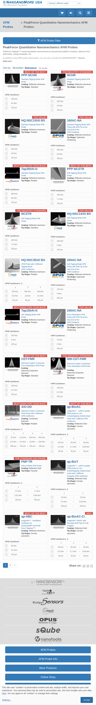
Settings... (6, 700)
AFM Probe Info (48, 658)
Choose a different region (65, 3)
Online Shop (48, 677)
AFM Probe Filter (49, 40)
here (4, 693)
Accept (87, 700)
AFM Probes (8, 24)
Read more (7, 61)
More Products (48, 668)
